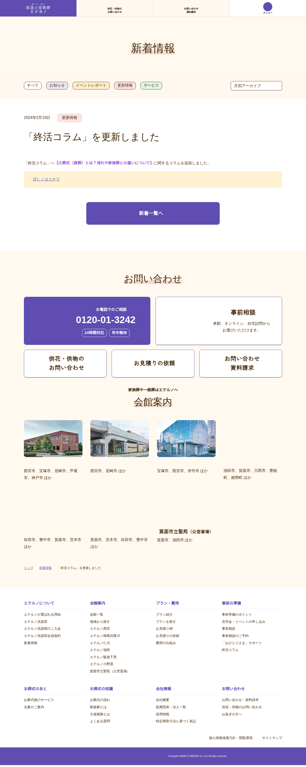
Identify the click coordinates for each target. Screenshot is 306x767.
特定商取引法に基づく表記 (176, 721)
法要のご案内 (34, 707)
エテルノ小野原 (101, 664)
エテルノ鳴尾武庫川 (105, 635)
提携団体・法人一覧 (171, 707)
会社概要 (162, 700)
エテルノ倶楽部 (35, 621)
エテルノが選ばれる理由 (42, 614)
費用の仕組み (166, 642)
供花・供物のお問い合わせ (242, 707)
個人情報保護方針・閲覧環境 (230, 738)
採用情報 (162, 714)
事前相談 (228, 628)
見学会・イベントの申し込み (243, 621)
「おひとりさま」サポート (242, 642)
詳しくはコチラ (46, 179)
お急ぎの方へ (232, 714)
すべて (32, 85)
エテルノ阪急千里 (103, 657)
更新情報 (124, 85)
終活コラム (230, 650)
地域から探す (100, 621)
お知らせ (56, 85)
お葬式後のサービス (39, 700)
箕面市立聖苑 (110, 671)
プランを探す (166, 621)
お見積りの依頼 (167, 635)
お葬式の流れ (100, 700)
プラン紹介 (164, 614)
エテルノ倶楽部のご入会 (42, 628)
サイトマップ (272, 738)
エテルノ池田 (100, 650)
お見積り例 (164, 628)
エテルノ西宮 (100, 628)
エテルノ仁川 (100, 642)
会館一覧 (96, 614)
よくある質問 (100, 721)
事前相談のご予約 (235, 635)
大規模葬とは (100, 714)
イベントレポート (90, 85)
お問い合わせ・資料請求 (240, 700)
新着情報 (30, 642)
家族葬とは (98, 707)
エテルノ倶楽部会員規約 (42, 635)
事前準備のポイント (237, 614)
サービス (150, 85)
